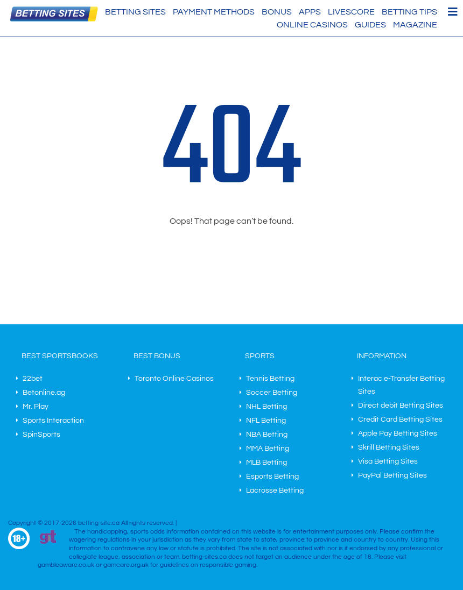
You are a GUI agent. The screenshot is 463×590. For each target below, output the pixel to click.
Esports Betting (272, 476)
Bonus (277, 12)
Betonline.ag (44, 392)
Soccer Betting (271, 392)
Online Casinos (312, 24)
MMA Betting (267, 448)
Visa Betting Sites (388, 461)
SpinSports (41, 434)
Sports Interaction (53, 420)
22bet (33, 378)
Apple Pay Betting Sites (397, 433)
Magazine (415, 24)
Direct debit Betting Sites (400, 405)
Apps (310, 12)
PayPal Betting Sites (392, 475)
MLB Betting (266, 462)
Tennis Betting (270, 378)
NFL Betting (266, 420)
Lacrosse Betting (275, 490)
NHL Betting (266, 406)
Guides (370, 24)
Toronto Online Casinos (174, 378)
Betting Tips (409, 12)
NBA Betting (266, 434)
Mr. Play (35, 406)
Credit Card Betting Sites (400, 419)
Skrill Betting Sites (388, 447)
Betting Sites (135, 12)
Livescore (351, 12)
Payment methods (214, 12)
